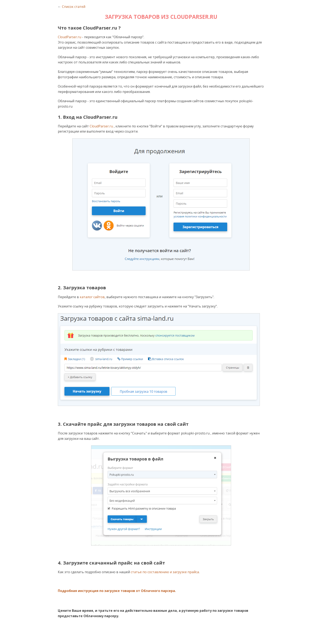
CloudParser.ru (69, 37)
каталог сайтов (92, 297)
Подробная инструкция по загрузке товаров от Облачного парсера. (117, 590)
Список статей (73, 6)
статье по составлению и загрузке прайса (165, 572)
